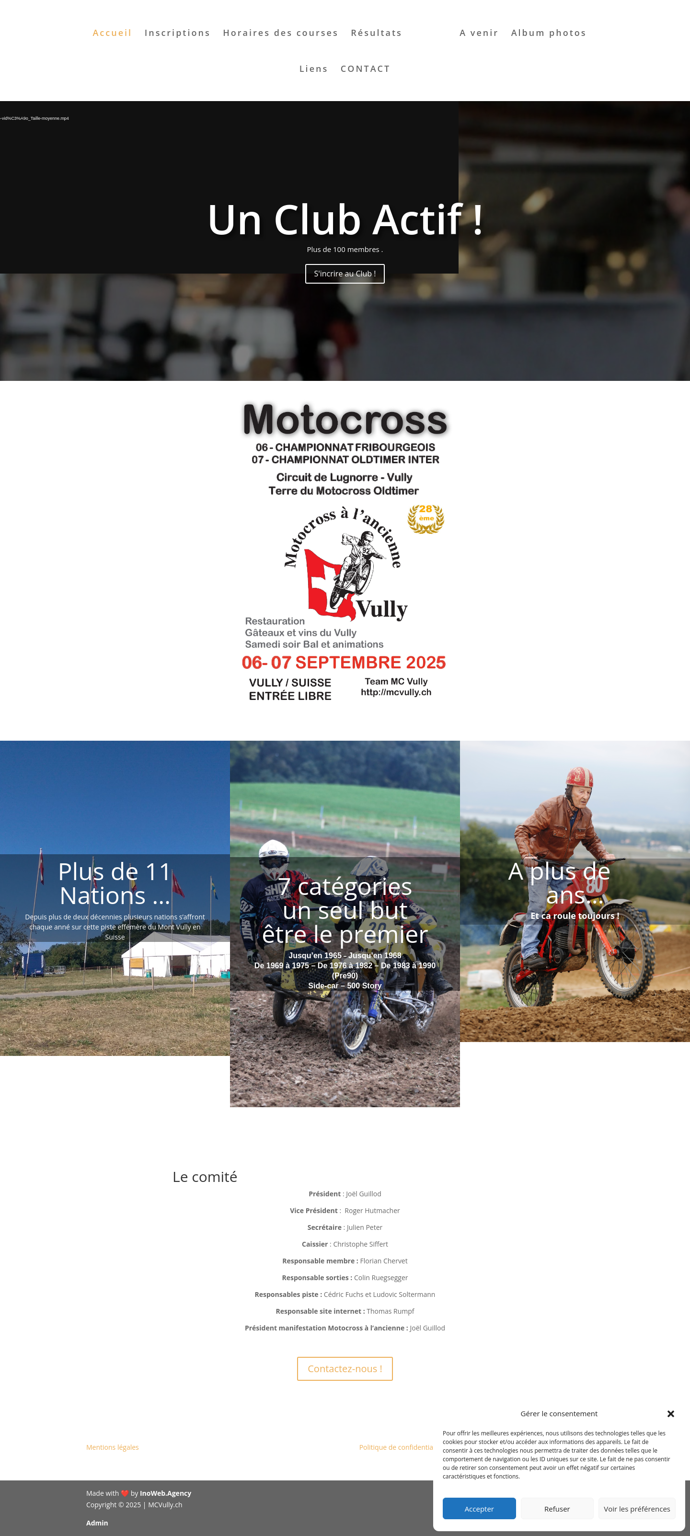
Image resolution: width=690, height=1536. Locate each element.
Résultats (376, 33)
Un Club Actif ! (345, 218)
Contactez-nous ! (345, 1368)
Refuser (557, 1508)
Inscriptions (178, 33)
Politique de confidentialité (401, 1447)
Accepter (479, 1508)
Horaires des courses (280, 33)
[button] (671, 1414)
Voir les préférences (637, 1508)
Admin (97, 1522)
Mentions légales (112, 1447)
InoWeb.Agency (165, 1493)
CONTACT (366, 69)
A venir (479, 33)
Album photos (549, 33)
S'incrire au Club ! (345, 273)
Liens (313, 69)
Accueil (112, 33)
